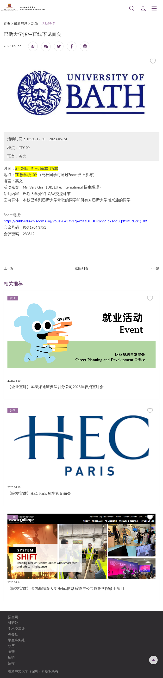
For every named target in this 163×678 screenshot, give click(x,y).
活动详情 (48, 23)
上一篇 (9, 268)
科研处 (13, 623)
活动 (34, 23)
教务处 (13, 634)
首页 (7, 23)
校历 (11, 646)
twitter (58, 46)
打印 (84, 47)
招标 (11, 663)
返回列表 (81, 268)
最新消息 (20, 23)
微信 (46, 48)
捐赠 (11, 652)
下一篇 (154, 268)
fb (71, 46)
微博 (33, 47)
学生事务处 (16, 640)
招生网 (13, 617)
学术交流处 (16, 628)
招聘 (11, 657)
